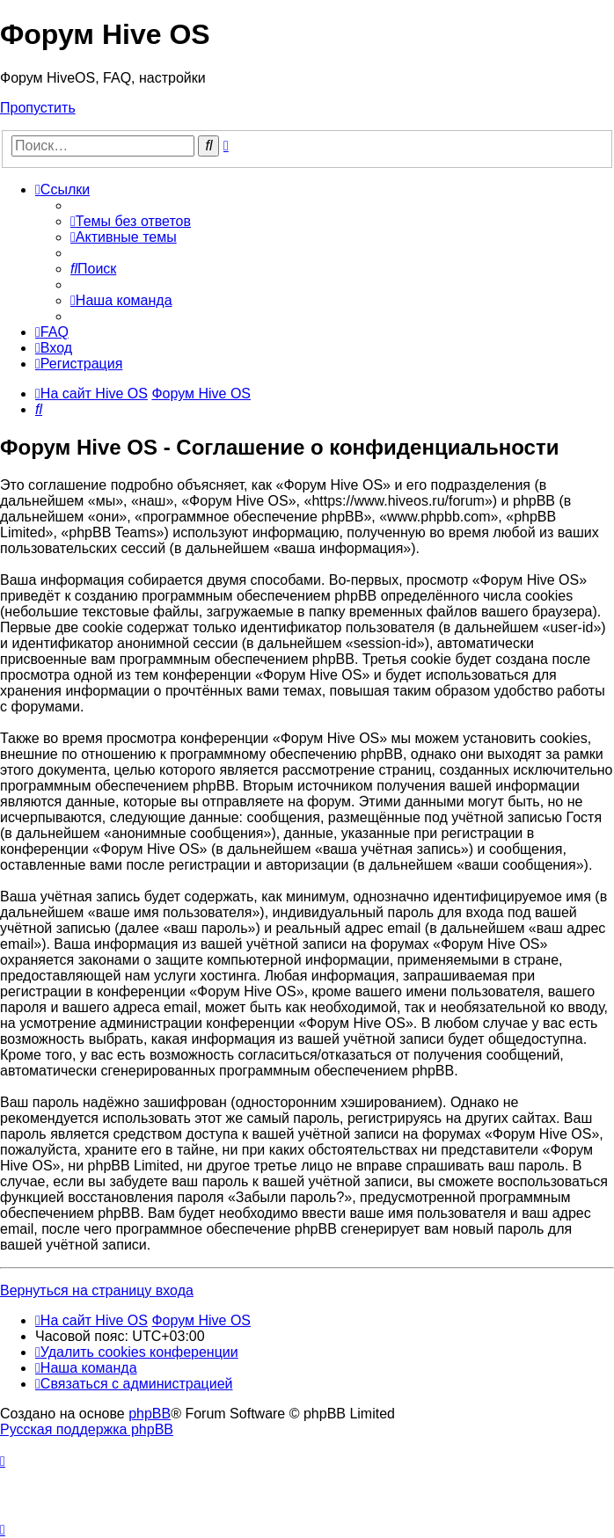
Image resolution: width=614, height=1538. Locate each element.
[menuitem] (130, 221)
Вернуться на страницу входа (97, 1290)
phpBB (149, 1413)
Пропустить (38, 107)
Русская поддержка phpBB (86, 1429)
